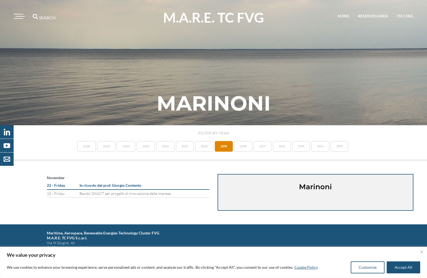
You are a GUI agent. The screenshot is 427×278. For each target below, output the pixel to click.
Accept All (403, 267)
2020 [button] (204, 146)
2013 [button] (339, 146)
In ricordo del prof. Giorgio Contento (110, 185)
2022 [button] (165, 146)
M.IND (343, 16)
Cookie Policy (306, 267)
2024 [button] (126, 146)
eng (409, 16)
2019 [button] (224, 146)
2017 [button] (262, 146)
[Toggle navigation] (18, 16)
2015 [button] (301, 146)
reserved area (373, 16)
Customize (368, 267)
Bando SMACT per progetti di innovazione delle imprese (125, 193)
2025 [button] (106, 146)
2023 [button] (145, 146)
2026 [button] (86, 146)
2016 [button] (282, 146)
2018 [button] (243, 146)
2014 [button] (320, 146)
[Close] (421, 251)
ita (400, 16)
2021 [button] (185, 146)
